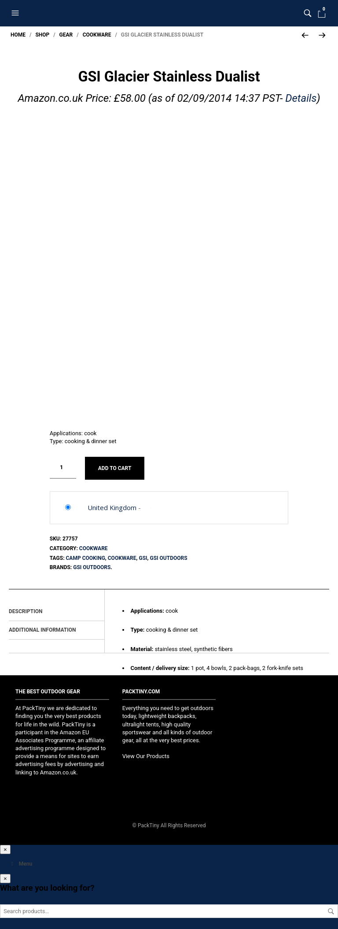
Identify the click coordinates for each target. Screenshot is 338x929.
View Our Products (145, 754)
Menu (20, 862)
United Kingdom (112, 505)
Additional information (42, 628)
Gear (66, 35)
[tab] (56, 609)
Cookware (97, 35)
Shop (42, 35)
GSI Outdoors (168, 555)
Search (330, 909)
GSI (143, 555)
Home (18, 35)
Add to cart (115, 466)
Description (25, 609)
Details (300, 98)
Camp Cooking (85, 555)
